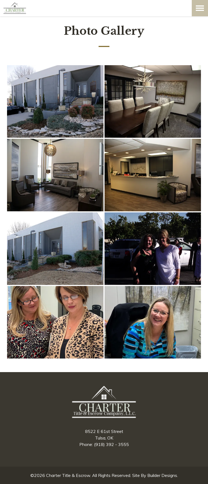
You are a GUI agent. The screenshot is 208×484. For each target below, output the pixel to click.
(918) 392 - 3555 (111, 444)
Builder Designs (162, 475)
